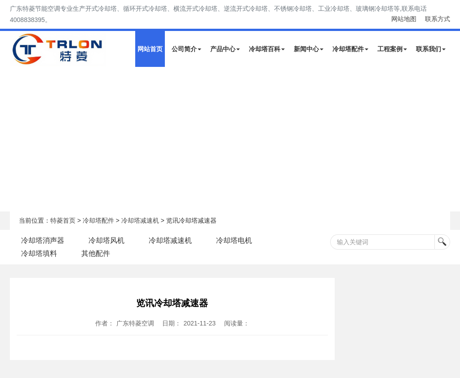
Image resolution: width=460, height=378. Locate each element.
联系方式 (437, 18)
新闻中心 (308, 49)
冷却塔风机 (106, 240)
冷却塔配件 (350, 49)
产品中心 (225, 49)
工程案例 (392, 49)
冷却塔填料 (39, 253)
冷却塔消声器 (42, 240)
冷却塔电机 (234, 240)
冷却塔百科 (267, 49)
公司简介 (186, 49)
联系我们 (431, 49)
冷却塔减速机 (140, 220)
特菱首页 (62, 220)
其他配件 (95, 253)
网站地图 (403, 18)
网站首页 (150, 49)
